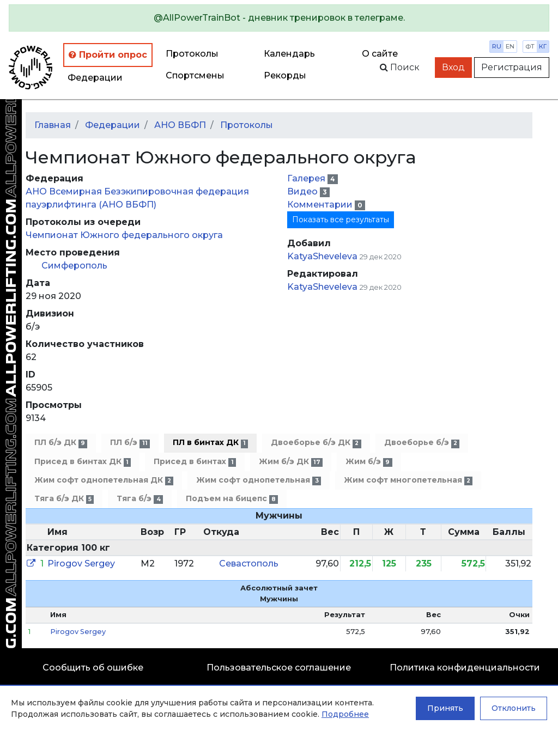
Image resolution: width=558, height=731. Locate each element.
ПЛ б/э (129, 442)
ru (496, 46)
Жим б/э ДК (291, 461)
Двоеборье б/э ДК (316, 442)
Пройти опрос (108, 55)
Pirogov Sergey (81, 563)
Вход (453, 67)
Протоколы (192, 53)
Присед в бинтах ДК (82, 461)
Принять (445, 708)
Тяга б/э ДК (64, 499)
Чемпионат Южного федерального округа (124, 235)
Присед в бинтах (194, 461)
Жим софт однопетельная (258, 480)
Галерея (307, 178)
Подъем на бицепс (232, 499)
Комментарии (321, 204)
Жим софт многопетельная (408, 480)
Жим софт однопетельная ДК (103, 480)
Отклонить (514, 708)
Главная (52, 125)
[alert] (279, 18)
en (510, 46)
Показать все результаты (340, 219)
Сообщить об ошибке (93, 667)
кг (543, 46)
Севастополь (248, 563)
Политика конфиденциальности (465, 667)
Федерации (95, 77)
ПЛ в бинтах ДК (210, 442)
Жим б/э (368, 461)
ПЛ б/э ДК (60, 442)
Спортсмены (195, 75)
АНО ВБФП (180, 125)
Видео (303, 191)
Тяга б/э (139, 499)
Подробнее (345, 714)
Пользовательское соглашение (279, 667)
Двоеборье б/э (421, 442)
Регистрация (511, 67)
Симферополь (74, 265)
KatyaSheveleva (322, 256)
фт (530, 46)
